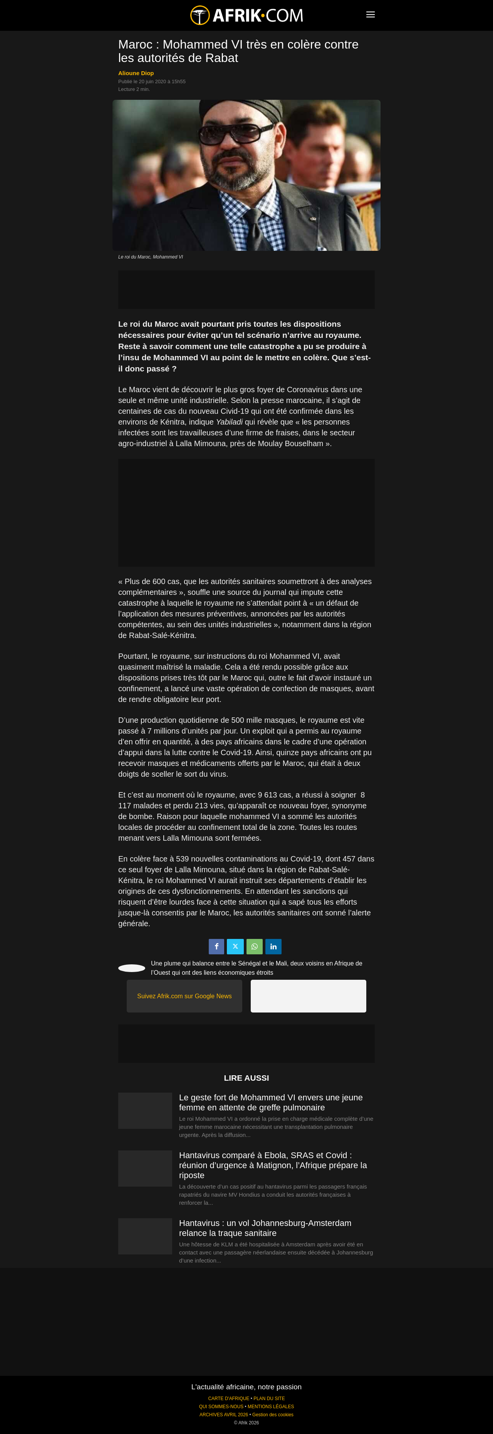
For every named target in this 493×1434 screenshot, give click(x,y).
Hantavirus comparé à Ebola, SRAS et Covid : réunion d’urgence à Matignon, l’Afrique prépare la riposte (273, 1165)
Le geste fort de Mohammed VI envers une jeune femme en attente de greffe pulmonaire (271, 1102)
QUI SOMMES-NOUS (221, 1406)
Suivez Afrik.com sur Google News (184, 996)
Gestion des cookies (272, 1414)
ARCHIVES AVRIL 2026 (224, 1414)
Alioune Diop (136, 73)
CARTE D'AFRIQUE (228, 1398)
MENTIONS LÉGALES (271, 1406)
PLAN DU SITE (269, 1398)
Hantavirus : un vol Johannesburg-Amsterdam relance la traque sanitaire (265, 1228)
